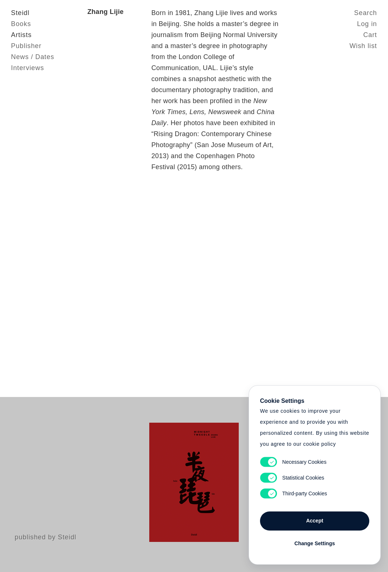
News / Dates (32, 57)
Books (21, 24)
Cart (370, 35)
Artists (21, 35)
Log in (367, 24)
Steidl (20, 13)
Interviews (27, 68)
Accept (314, 521)
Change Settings (314, 543)
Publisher (26, 46)
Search (365, 13)
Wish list (363, 46)
